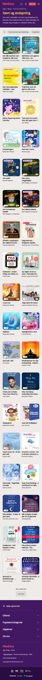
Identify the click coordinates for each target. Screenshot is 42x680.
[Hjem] (11, 4)
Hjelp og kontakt (11, 606)
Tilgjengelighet (8, 654)
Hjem (4, 9)
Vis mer (21, 594)
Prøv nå (32, 4)
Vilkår (30, 654)
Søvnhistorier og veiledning (18, 32)
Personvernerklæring (21, 654)
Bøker (10, 9)
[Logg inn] (26, 4)
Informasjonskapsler (10, 658)
